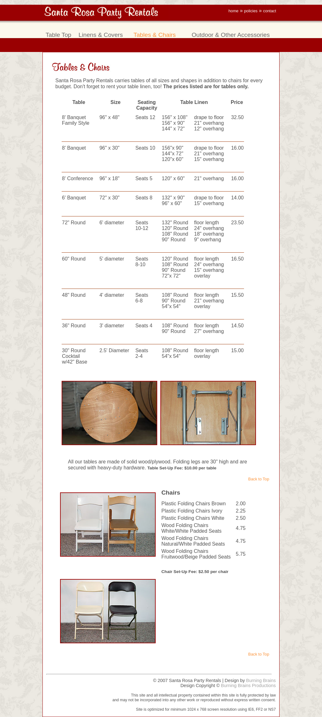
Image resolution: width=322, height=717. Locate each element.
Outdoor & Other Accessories (230, 35)
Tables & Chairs (155, 35)
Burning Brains (261, 680)
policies (251, 11)
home (233, 11)
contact (269, 11)
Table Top (58, 35)
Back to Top (258, 479)
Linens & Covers (101, 35)
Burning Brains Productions (248, 685)
